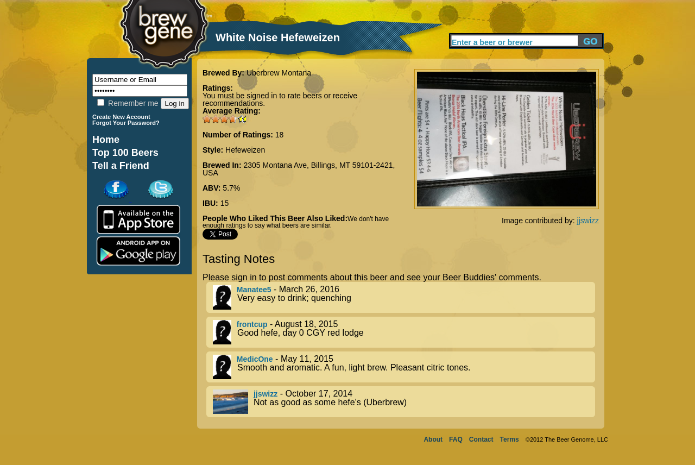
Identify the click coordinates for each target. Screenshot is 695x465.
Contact (481, 439)
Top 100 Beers (125, 152)
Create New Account (121, 117)
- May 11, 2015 (404, 367)
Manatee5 (254, 289)
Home (105, 139)
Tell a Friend (120, 165)
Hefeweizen (245, 150)
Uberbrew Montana (279, 72)
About (433, 439)
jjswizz (588, 220)
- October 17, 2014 (404, 401)
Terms (509, 439)
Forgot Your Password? (126, 123)
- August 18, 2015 (404, 332)
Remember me (127, 103)
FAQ (456, 439)
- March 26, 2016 (404, 297)
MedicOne (255, 359)
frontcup (252, 324)
